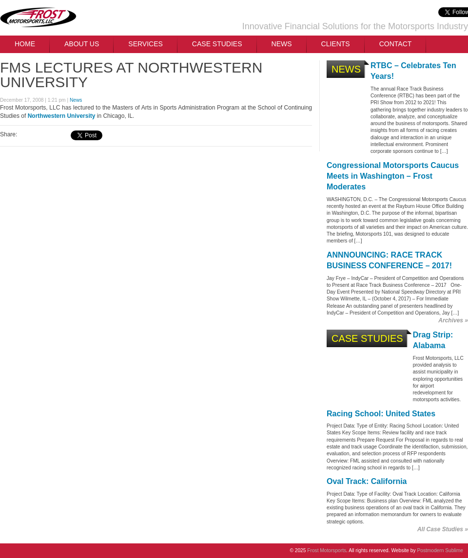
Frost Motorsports (38, 17)
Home (25, 44)
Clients (335, 44)
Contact (395, 44)
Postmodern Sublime (440, 550)
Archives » (453, 320)
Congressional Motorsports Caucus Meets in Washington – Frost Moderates (393, 176)
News (282, 44)
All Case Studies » (442, 529)
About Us (81, 44)
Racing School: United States (381, 413)
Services (145, 44)
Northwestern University (62, 115)
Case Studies (217, 44)
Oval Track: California (367, 481)
